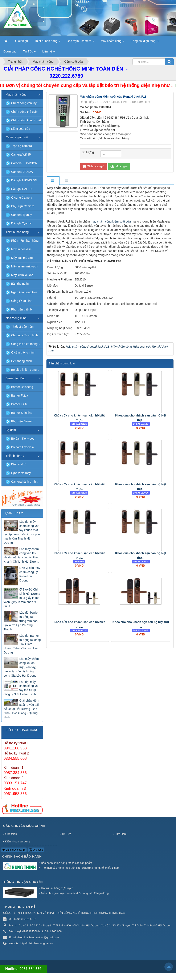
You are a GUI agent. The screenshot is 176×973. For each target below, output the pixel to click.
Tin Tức (66, 833)
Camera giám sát (17, 137)
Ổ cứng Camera (21, 197)
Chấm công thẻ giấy (24, 111)
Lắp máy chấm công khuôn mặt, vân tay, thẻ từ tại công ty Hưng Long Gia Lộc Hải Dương (21, 667)
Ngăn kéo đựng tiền (24, 292)
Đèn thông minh (21, 361)
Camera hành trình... (24, 481)
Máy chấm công (16, 94)
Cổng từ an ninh (21, 301)
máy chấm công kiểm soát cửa (111, 221)
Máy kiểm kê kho (22, 275)
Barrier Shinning (21, 412)
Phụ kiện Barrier (22, 421)
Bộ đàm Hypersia (22, 447)
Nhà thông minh (16, 318)
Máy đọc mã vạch (22, 257)
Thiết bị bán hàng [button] (47, 42)
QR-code (36, 849)
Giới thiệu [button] (21, 41)
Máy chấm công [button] (112, 42)
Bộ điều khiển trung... (25, 369)
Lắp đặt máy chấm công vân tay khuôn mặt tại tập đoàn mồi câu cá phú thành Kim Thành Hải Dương (22, 532)
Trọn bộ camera (21, 146)
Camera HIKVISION (24, 163)
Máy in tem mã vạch (24, 266)
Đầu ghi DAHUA (21, 189)
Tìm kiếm (121, 833)
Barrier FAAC (19, 404)
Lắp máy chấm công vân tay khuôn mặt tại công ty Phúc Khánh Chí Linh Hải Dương (21, 555)
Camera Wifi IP (21, 154)
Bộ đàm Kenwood (22, 438)
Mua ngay (119, 166)
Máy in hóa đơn (21, 249)
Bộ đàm (11, 430)
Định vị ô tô (18, 464)
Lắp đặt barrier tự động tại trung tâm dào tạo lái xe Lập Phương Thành (21, 621)
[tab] (53, 181)
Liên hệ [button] (48, 53)
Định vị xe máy (21, 473)
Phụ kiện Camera (22, 206)
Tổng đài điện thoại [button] (145, 42)
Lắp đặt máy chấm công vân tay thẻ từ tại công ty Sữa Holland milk (21, 688)
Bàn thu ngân (20, 283)
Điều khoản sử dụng (17, 841)
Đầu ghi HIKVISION (24, 180)
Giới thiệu (11, 833)
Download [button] (9, 51)
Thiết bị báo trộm (22, 326)
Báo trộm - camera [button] (80, 42)
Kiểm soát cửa (20, 128)
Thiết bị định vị (15, 455)
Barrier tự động (15, 378)
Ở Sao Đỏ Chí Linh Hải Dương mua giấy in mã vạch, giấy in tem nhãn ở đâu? (22, 598)
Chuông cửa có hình (24, 335)
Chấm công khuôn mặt (26, 120)
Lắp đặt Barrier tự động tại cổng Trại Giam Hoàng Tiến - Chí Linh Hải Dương (22, 644)
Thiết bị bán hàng (17, 232)
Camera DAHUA (22, 171)
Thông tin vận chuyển (22, 882)
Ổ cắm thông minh (23, 352)
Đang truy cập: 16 (13, 849)
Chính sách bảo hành (22, 856)
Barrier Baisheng (22, 387)
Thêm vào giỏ (93, 166)
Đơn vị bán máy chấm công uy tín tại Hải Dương (29, 574)
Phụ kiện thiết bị (22, 309)
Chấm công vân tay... (25, 103)
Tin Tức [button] (29, 53)
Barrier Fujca (19, 395)
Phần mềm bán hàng (24, 240)
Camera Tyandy (21, 214)
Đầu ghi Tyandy (21, 223)
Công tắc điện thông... (25, 344)
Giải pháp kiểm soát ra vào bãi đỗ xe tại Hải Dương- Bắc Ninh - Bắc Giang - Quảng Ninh (21, 709)
